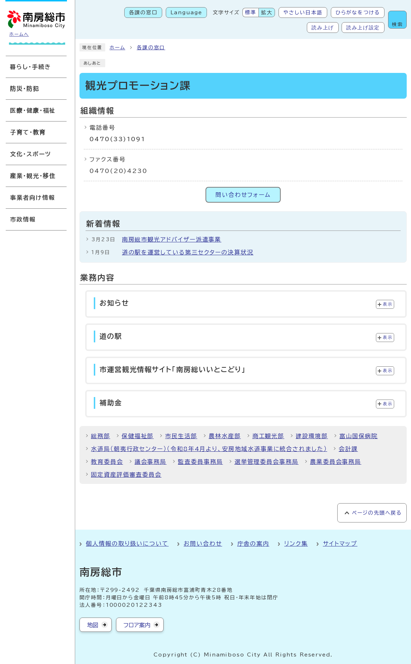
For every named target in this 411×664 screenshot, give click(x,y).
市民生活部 (181, 436)
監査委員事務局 (200, 462)
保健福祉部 (138, 436)
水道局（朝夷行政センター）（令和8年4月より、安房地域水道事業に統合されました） (209, 449)
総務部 (100, 436)
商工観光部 (268, 436)
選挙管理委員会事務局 (266, 462)
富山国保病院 (358, 436)
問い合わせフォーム (243, 195)
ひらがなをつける (357, 12)
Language (186, 12)
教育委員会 (107, 462)
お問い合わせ (203, 543)
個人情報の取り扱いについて (127, 543)
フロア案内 (137, 625)
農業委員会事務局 (335, 462)
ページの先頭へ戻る (377, 512)
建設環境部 (312, 436)
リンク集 (296, 543)
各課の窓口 (143, 12)
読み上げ (322, 27)
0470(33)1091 (117, 139)
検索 (397, 24)
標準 (250, 12)
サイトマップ (340, 543)
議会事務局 (151, 462)
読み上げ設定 (363, 27)
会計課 (348, 449)
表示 (387, 304)
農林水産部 (225, 436)
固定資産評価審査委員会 (126, 474)
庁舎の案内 (253, 543)
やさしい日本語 (302, 12)
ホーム (117, 47)
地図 (92, 625)
